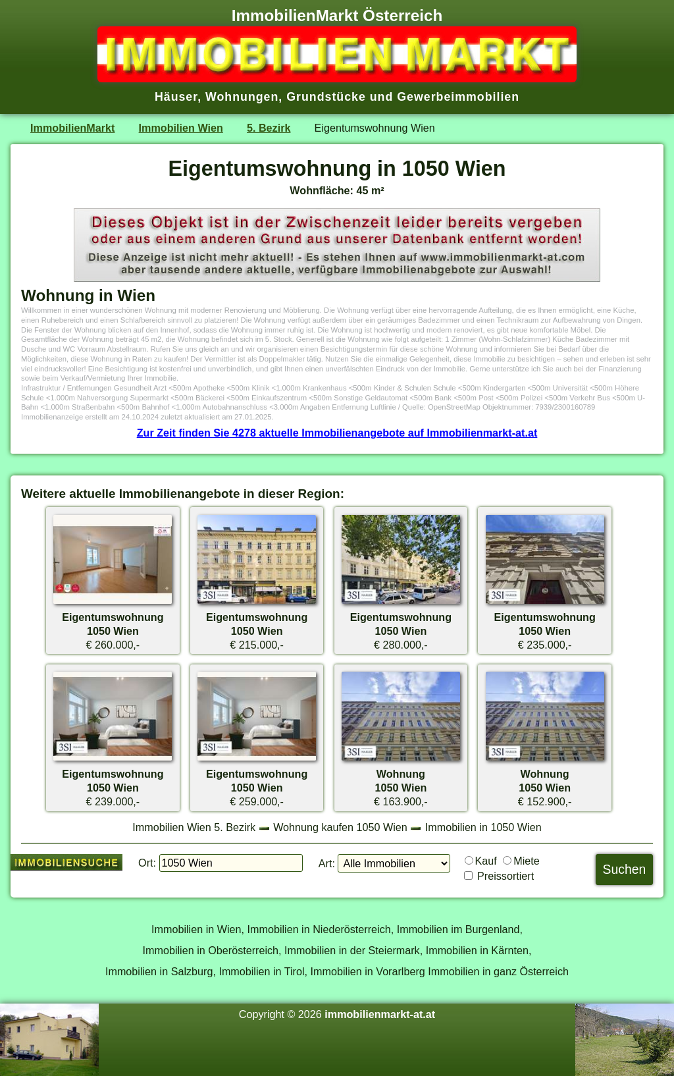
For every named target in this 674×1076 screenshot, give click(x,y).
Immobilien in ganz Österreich (498, 971)
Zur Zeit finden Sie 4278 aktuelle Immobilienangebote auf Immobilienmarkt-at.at (337, 433)
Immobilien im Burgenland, (460, 929)
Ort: (147, 863)
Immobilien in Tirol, (263, 971)
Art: (327, 863)
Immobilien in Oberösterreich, (212, 950)
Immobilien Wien (181, 128)
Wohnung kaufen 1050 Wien (340, 827)
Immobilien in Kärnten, (479, 950)
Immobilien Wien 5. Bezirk (193, 827)
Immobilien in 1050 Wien (483, 827)
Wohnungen (241, 96)
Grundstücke (326, 96)
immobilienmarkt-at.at (379, 1014)
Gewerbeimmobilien (458, 96)
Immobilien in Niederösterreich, (320, 929)
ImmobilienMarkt (72, 128)
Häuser (176, 96)
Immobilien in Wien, (197, 929)
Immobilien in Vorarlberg (368, 971)
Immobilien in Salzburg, (160, 971)
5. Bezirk (268, 128)
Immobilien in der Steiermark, (353, 950)
